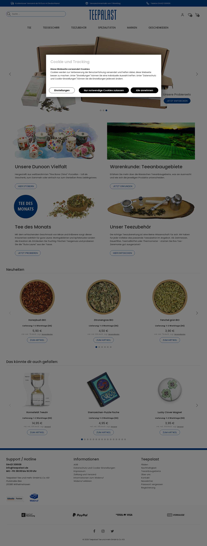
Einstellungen (62, 90)
